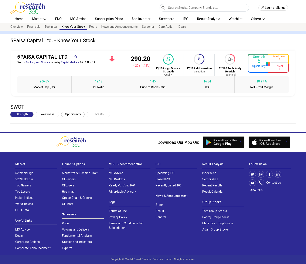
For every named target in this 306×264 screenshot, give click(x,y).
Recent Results (212, 185)
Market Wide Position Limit (80, 173)
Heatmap (68, 191)
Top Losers (22, 191)
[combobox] (204, 8)
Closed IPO (163, 179)
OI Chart (67, 204)
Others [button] (256, 19)
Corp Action (166, 26)
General (161, 217)
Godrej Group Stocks (216, 217)
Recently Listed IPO (168, 185)
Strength (22, 114)
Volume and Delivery (75, 229)
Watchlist (235, 19)
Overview (16, 26)
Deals (182, 26)
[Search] (163, 7)
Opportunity (73, 114)
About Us (256, 190)
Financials (33, 26)
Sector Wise (210, 179)
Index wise (209, 173)
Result (160, 211)
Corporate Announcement (33, 248)
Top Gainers (23, 185)
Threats (98, 114)
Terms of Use (118, 211)
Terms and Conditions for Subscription (126, 225)
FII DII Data (22, 210)
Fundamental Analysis (77, 235)
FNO (58, 19)
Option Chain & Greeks (77, 197)
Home (19, 19)
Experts (67, 248)
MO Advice (78, 19)
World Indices (24, 204)
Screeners (166, 19)
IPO (185, 19)
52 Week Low (24, 179)
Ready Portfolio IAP (122, 185)
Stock (159, 204)
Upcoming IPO (165, 173)
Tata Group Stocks (214, 211)
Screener (148, 26)
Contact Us (271, 182)
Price (65, 223)
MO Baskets (117, 179)
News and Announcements (119, 26)
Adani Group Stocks (215, 229)
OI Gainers (69, 179)
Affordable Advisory (122, 191)
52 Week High (24, 173)
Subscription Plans (109, 19)
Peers (93, 26)
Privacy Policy (118, 217)
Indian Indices (24, 197)
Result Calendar (213, 191)
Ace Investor (141, 19)
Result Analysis (208, 19)
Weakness (47, 114)
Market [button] (37, 19)
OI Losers (68, 185)
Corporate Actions (27, 242)
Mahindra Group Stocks (218, 223)
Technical (51, 26)
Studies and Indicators (77, 242)
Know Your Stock (73, 26)
